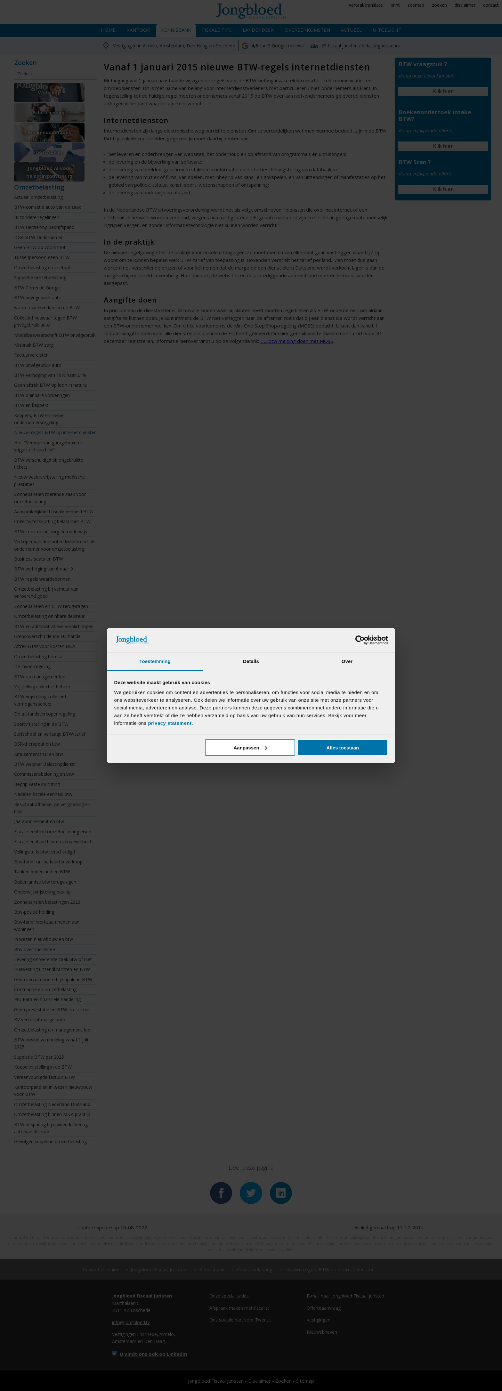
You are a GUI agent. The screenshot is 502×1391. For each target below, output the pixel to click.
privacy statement (169, 723)
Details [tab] (251, 661)
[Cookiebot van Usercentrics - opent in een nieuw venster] (360, 640)
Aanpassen (250, 747)
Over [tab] (347, 661)
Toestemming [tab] (155, 661)
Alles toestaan (343, 747)
